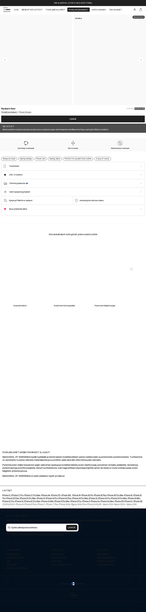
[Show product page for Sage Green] (88, 154)
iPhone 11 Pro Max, (62, 516)
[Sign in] (135, 10)
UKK (8, 576)
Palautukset (11, 579)
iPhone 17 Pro (17, 510)
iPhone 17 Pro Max (32, 510)
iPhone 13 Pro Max (119, 513)
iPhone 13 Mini (134, 513)
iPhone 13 (93, 513)
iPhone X (129, 516)
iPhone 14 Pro (52, 513)
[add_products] (47, 315)
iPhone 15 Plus (12, 513)
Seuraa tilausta (13, 569)
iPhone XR (119, 516)
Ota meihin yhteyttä (15, 573)
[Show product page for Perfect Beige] (30, 154)
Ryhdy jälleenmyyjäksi (61, 579)
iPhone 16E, (66, 510)
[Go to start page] (7, 10)
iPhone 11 (86, 516)
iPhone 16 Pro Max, (115, 510)
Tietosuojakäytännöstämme (52, 549)
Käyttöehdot (103, 569)
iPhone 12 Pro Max (32, 516)
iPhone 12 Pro (8, 516)
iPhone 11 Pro (75, 516)
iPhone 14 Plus (65, 513)
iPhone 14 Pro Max (80, 513)
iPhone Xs (95, 516)
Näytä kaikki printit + (135, 137)
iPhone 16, (76, 510)
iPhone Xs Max (107, 516)
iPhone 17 (6, 510)
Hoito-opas (56, 576)
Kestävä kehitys (58, 573)
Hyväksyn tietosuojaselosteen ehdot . (37, 549)
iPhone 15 (128, 510)
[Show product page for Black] (107, 154)
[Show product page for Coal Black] (49, 154)
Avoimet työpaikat (105, 576)
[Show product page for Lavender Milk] (127, 154)
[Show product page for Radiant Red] (10, 154)
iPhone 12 (19, 516)
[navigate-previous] (135, 289)
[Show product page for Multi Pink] (68, 154)
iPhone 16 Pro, (88, 510)
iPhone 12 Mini (47, 516)
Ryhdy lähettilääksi (105, 579)
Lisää (73, 119)
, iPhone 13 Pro (103, 513)
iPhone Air (45, 510)
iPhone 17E (56, 510)
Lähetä (71, 542)
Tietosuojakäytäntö (106, 573)
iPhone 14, (41, 513)
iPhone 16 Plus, (100, 510)
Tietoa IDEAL (57, 569)
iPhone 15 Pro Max (28, 513)
